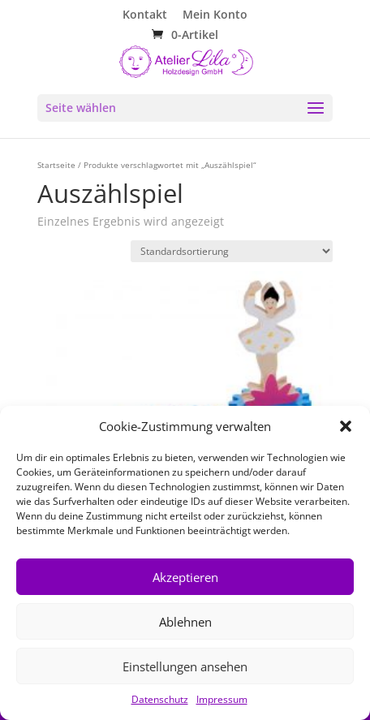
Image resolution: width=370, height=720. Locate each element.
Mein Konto (215, 15)
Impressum (221, 699)
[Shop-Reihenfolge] (232, 251)
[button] (346, 426)
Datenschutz (159, 699)
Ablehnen (185, 622)
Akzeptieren (185, 577)
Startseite (56, 164)
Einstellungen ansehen (185, 666)
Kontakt (145, 15)
